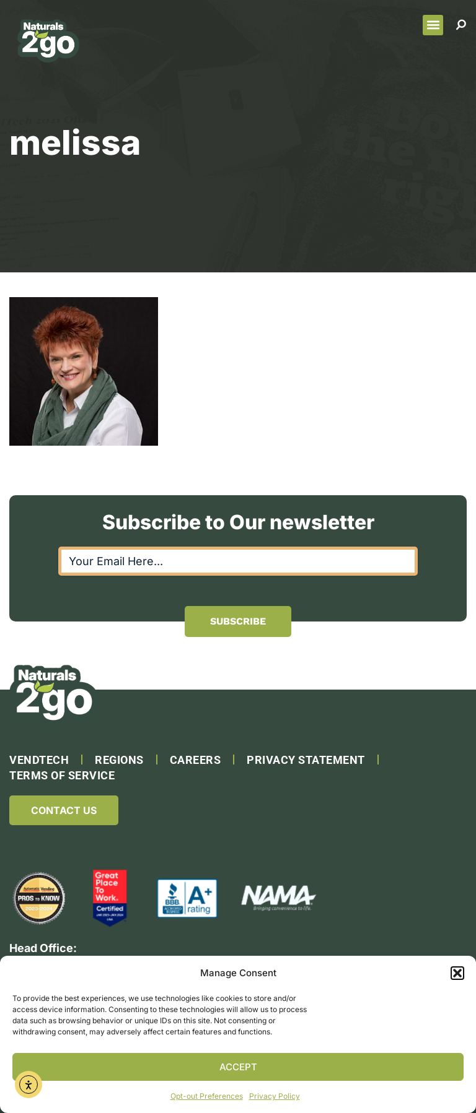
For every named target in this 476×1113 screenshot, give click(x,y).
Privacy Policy (274, 1096)
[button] (457, 973)
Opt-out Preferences (206, 1096)
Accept (238, 1067)
